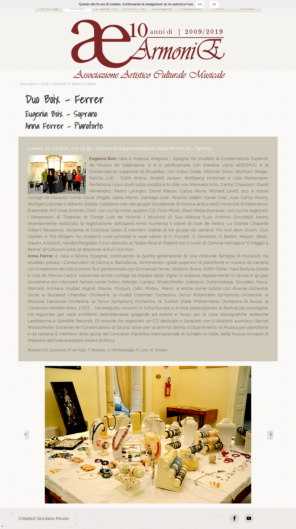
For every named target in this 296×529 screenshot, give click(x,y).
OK (214, 4)
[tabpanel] (149, 111)
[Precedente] (26, 434)
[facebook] (234, 518)
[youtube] (249, 518)
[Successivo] (270, 434)
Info (200, 4)
